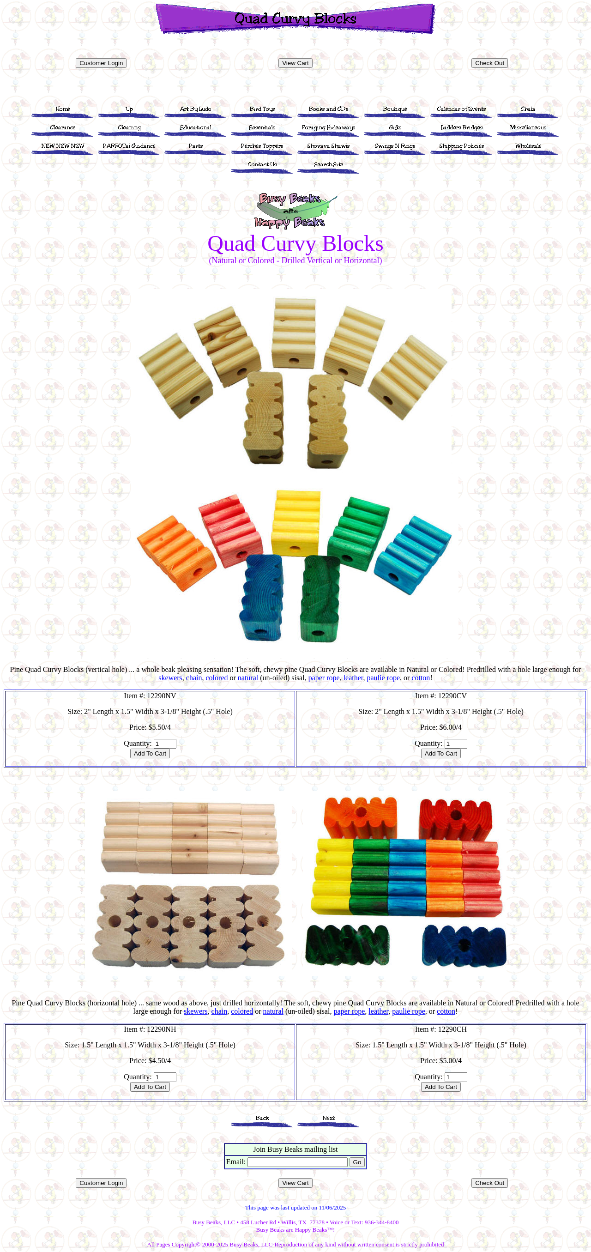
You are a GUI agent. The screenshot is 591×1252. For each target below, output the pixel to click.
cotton (420, 678)
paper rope (324, 678)
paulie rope (383, 678)
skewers (170, 678)
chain (194, 678)
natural (248, 678)
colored (217, 678)
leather (353, 678)
